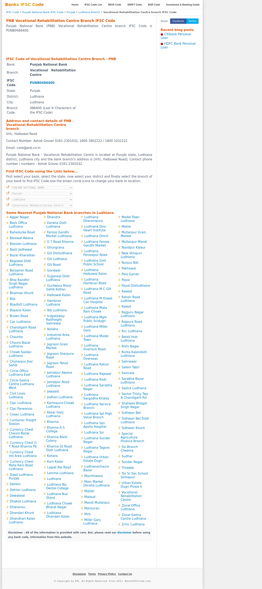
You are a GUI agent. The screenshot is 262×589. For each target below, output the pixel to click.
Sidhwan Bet (131, 413)
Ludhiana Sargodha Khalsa (96, 396)
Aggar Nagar (19, 217)
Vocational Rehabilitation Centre (131, 496)
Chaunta (16, 337)
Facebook (178, 21)
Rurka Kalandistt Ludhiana (134, 354)
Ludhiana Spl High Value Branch (97, 415)
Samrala (128, 373)
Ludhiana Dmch (96, 236)
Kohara (52, 456)
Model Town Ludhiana (130, 219)
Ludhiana (54, 479)
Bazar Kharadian (22, 255)
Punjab (71, 12)
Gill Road (54, 265)
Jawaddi (53, 391)
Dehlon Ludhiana (23, 490)
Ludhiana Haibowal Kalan (95, 272)
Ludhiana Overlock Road (94, 347)
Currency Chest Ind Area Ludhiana (23, 454)
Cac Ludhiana (20, 322)
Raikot (126, 306)
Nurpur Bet (130, 263)
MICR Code (114, 4)
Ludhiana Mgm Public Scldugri (95, 319)
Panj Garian (130, 274)
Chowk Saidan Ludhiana (20, 354)
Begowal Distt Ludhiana (20, 263)
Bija (13, 299)
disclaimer (124, 532)
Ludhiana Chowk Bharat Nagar (59, 505)
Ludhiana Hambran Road (94, 281)
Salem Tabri (130, 367)
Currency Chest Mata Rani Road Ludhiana (21, 465)
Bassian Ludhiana (23, 244)
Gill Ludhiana (57, 259)
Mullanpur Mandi (134, 242)
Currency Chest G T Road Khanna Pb (23, 444)
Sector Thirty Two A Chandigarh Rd (134, 396)
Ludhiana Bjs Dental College (57, 486)
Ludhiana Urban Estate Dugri (95, 459)
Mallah (89, 491)
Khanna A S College (55, 429)
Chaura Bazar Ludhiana (19, 344)
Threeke (128, 468)
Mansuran (91, 508)
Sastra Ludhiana (134, 388)
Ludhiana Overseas (90, 357)
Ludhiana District (89, 12)
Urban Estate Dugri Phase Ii (131, 485)
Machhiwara (93, 476)
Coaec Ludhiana (22, 414)
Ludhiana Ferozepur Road (95, 253)
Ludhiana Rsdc (95, 379)
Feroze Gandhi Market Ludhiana (59, 234)
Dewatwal (17, 496)
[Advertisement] (79, 44)
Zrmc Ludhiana (133, 524)
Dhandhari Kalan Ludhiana (22, 520)
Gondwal (53, 270)
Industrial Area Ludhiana (57, 336)
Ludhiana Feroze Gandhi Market (96, 243)
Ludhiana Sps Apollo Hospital (94, 425)
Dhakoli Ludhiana (23, 501)
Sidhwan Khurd (133, 428)
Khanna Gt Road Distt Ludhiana (59, 448)
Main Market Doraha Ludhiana (96, 483)
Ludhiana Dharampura (93, 219)
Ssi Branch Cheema (129, 448)
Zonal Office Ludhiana (130, 507)
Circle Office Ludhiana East (19, 373)
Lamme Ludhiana (60, 473)
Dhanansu (17, 507)
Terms (92, 573)
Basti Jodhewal (21, 249)
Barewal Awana (21, 238)
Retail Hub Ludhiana (129, 338)
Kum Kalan (55, 461)
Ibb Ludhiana (57, 310)
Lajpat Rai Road (59, 467)
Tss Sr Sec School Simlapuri (134, 475)
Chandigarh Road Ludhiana (22, 329)
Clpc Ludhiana (21, 403)
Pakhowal (129, 268)
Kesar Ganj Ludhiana (54, 414)
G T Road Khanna (60, 242)
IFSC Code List (93, 4)
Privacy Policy (107, 573)
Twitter (193, 21)
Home (75, 4)
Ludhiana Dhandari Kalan (58, 514)
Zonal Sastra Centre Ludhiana (133, 517)
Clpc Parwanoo (21, 409)
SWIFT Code (134, 4)
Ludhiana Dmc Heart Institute (94, 228)
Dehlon (15, 484)
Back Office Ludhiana (18, 224)
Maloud (90, 497)
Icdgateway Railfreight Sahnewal (55, 319)
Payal (126, 280)
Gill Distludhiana (59, 253)
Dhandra (53, 217)
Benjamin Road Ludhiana (21, 272)
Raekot (127, 291)
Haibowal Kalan (59, 295)
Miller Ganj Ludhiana (92, 521)
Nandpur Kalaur (134, 247)
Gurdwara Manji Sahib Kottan (58, 287)
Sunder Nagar (132, 462)
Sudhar (127, 456)
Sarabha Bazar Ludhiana (132, 380)
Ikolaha (52, 329)
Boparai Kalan (20, 310)
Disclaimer (79, 573)
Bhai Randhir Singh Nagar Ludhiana (19, 283)
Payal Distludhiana (136, 286)
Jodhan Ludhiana (60, 397)
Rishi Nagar (130, 346)
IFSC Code (12, 12)
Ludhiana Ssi (94, 432)
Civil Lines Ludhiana (17, 395)
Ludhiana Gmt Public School (94, 262)
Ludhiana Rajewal (97, 374)
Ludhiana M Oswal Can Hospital (97, 300)
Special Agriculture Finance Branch (132, 437)
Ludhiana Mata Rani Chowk (95, 309)
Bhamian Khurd (22, 293)
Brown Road (19, 316)
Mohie (126, 226)
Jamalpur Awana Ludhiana (59, 374)
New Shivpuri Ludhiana (131, 255)
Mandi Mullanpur (97, 503)
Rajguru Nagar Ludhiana (132, 314)
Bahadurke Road (22, 232)
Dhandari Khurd (22, 513)
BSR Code (154, 4)
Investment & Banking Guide (183, 4)
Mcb (87, 514)
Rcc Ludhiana (132, 331)
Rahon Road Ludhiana (130, 299)
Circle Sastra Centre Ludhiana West (21, 384)
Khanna (53, 422)
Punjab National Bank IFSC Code (42, 12)
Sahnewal (129, 361)
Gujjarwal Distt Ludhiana (58, 278)
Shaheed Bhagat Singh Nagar (134, 405)
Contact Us (125, 573)
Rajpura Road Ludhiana (131, 323)
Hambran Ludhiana (53, 302)
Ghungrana (55, 247)
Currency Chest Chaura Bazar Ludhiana (21, 433)
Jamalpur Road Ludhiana (57, 384)
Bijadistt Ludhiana (23, 304)
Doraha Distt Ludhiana (56, 224)
